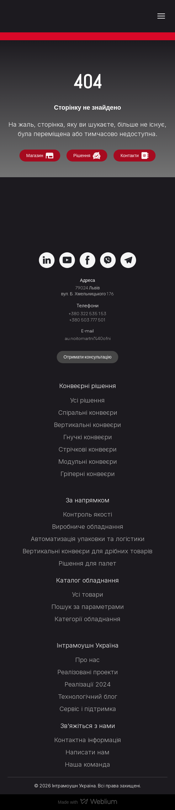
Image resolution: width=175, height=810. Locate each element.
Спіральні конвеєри (87, 412)
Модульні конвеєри (87, 461)
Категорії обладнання (87, 619)
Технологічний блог (87, 696)
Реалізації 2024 (88, 684)
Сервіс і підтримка (87, 709)
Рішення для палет (87, 563)
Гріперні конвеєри (88, 474)
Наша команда (87, 764)
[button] (39, 156)
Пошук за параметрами (87, 606)
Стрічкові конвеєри (87, 449)
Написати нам (87, 752)
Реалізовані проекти (87, 672)
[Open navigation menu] (161, 16)
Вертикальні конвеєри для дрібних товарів (87, 551)
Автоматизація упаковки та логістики (88, 539)
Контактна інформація (87, 740)
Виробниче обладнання (87, 526)
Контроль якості (87, 514)
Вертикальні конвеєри (87, 425)
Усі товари (87, 594)
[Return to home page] (42, 16)
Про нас (87, 660)
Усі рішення (87, 400)
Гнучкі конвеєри (87, 437)
